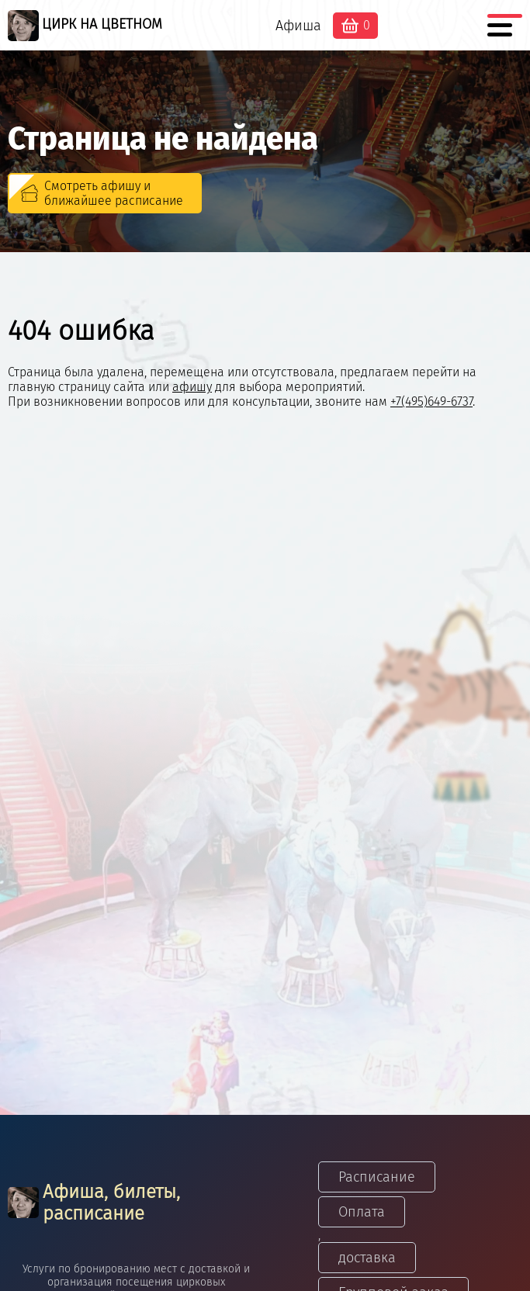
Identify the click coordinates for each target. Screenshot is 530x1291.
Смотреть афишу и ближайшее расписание (113, 193)
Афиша (298, 25)
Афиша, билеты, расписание (94, 1202)
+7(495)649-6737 (431, 401)
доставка (367, 1257)
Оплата (361, 1211)
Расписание (376, 1176)
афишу (192, 386)
